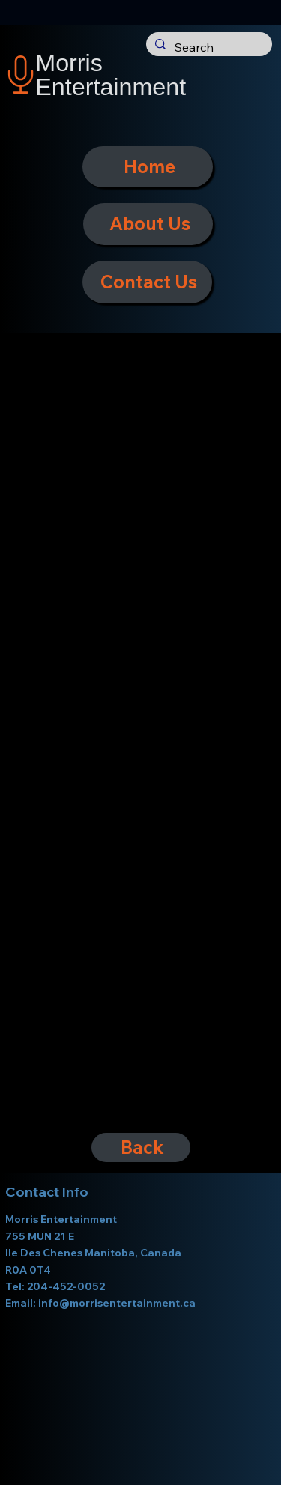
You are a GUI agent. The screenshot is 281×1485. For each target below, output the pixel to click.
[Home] (147, 166)
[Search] (208, 48)
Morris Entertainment (110, 74)
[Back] (140, 1147)
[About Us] (148, 224)
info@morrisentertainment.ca (117, 1303)
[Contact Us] (147, 282)
